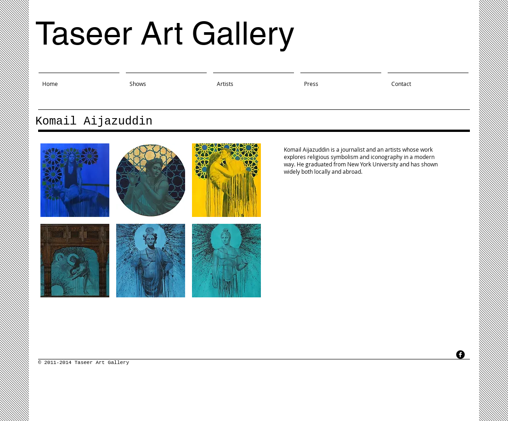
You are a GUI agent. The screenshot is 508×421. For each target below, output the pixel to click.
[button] (74, 180)
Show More (150, 304)
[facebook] (460, 354)
